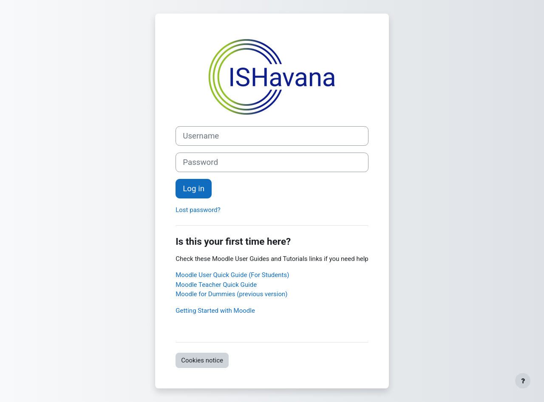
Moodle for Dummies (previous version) (231, 294)
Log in (193, 188)
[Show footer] (522, 380)
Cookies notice (202, 360)
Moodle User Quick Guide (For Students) (232, 275)
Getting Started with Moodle (215, 310)
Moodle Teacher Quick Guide (216, 285)
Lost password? (198, 210)
